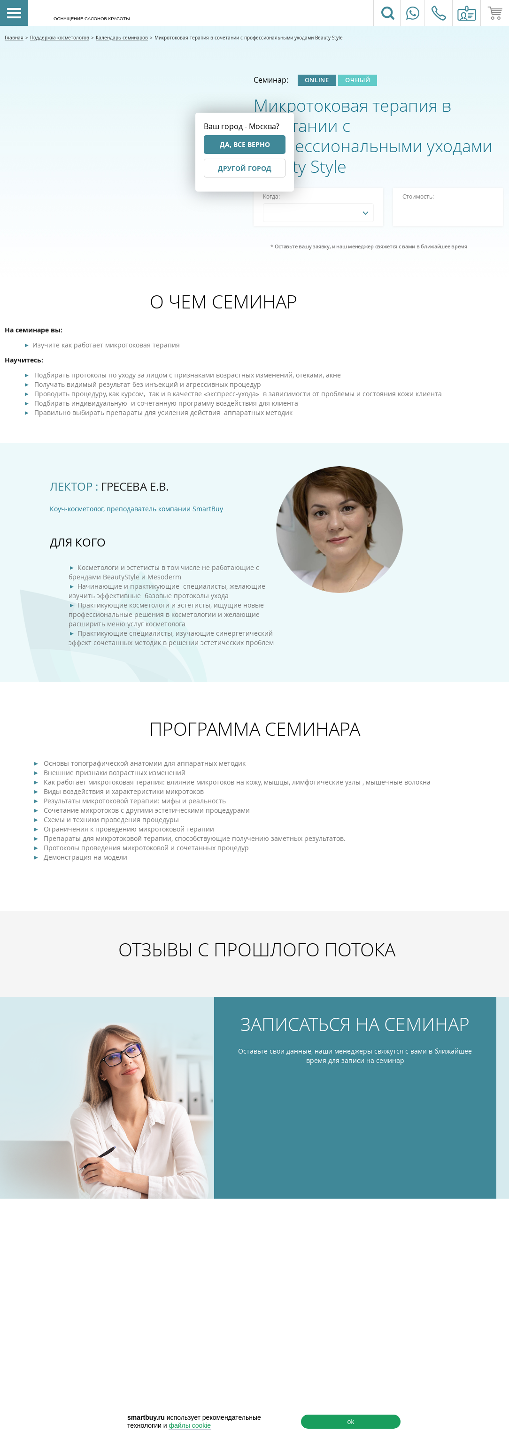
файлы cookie (190, 1425)
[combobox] (318, 212)
